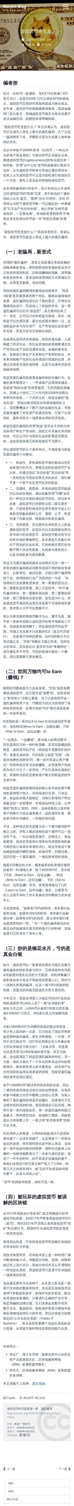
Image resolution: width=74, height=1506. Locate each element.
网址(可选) (12, 1499)
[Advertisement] (37, 1453)
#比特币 (28, 1398)
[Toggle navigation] (65, 6)
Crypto (11, 1398)
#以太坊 (40, 1398)
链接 (42, 1383)
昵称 (10, 1483)
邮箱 (10, 1491)
